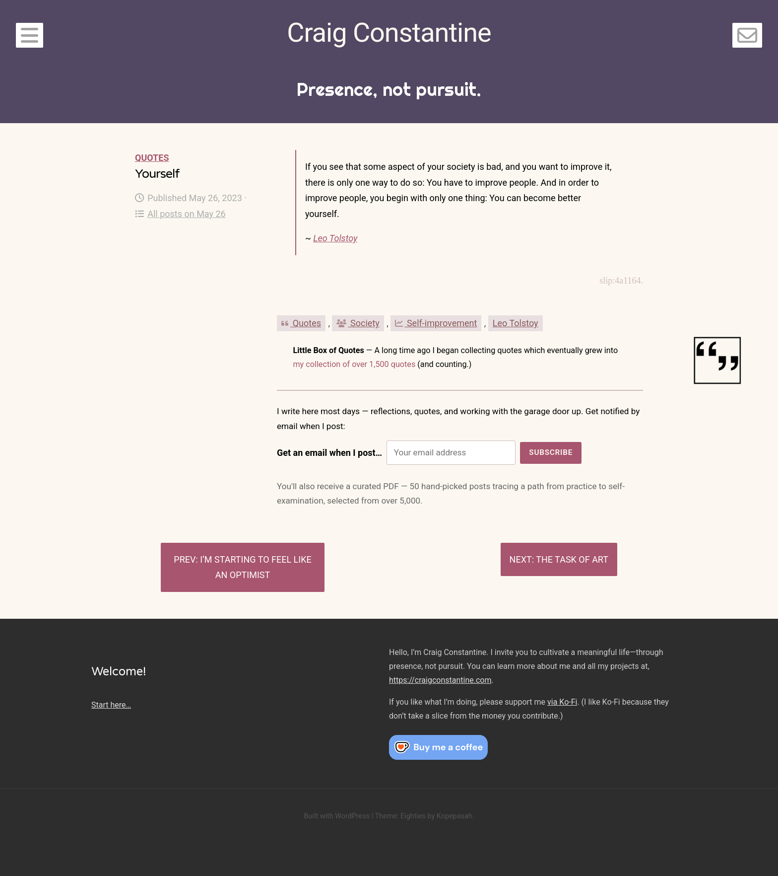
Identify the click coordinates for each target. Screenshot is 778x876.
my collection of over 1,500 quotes (354, 364)
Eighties (413, 816)
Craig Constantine (389, 32)
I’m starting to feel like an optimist (255, 567)
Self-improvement (436, 323)
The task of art (572, 559)
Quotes (152, 157)
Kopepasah (454, 816)
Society (357, 323)
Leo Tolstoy (335, 238)
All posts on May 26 (180, 214)
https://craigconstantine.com (440, 680)
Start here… (111, 705)
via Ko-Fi (562, 702)
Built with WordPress (337, 816)
